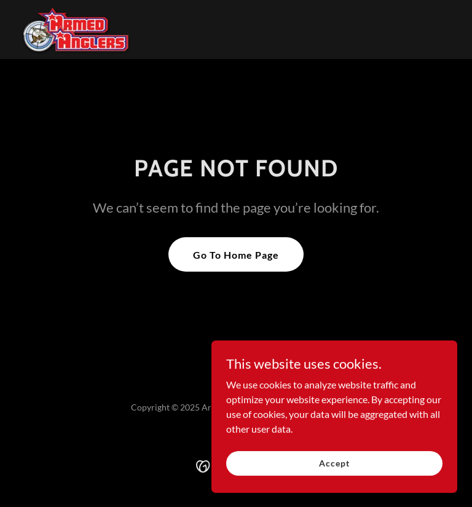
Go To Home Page (236, 255)
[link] (77, 29)
